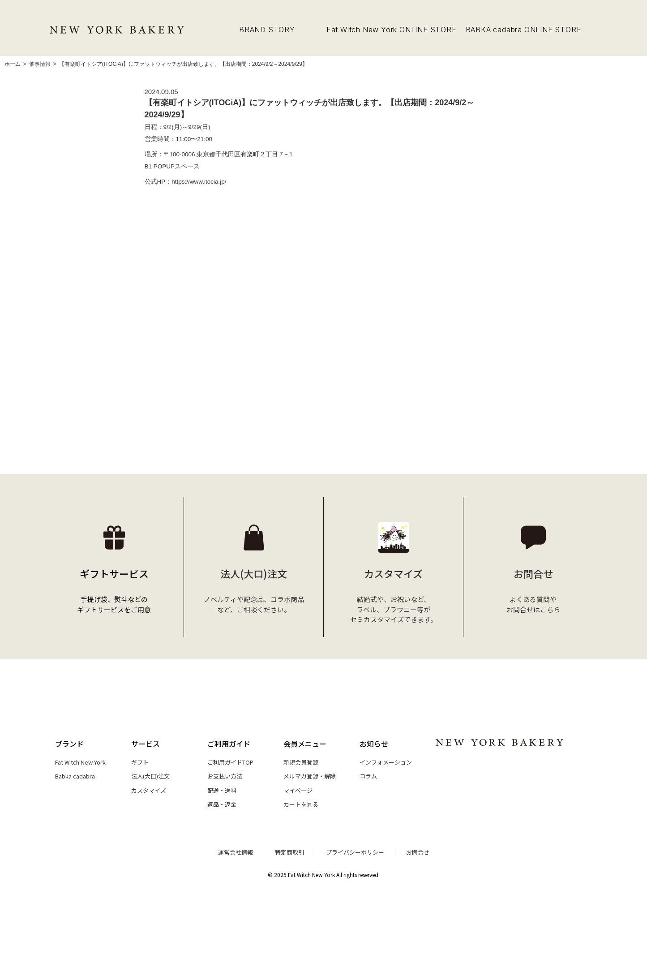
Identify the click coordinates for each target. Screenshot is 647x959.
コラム (368, 776)
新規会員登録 (300, 762)
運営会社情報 (235, 852)
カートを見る (300, 804)
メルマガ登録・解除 (309, 776)
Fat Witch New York (80, 762)
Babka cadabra (75, 776)
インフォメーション (386, 762)
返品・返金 (221, 804)
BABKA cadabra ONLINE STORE (524, 29)
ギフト (140, 762)
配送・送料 (221, 790)
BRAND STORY (267, 29)
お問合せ (417, 852)
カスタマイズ (148, 790)
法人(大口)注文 (150, 776)
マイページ (298, 790)
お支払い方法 (224, 776)
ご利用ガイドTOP (230, 762)
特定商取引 (289, 852)
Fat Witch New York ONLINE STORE (391, 29)
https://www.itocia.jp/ (198, 181)
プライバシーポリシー (355, 852)
